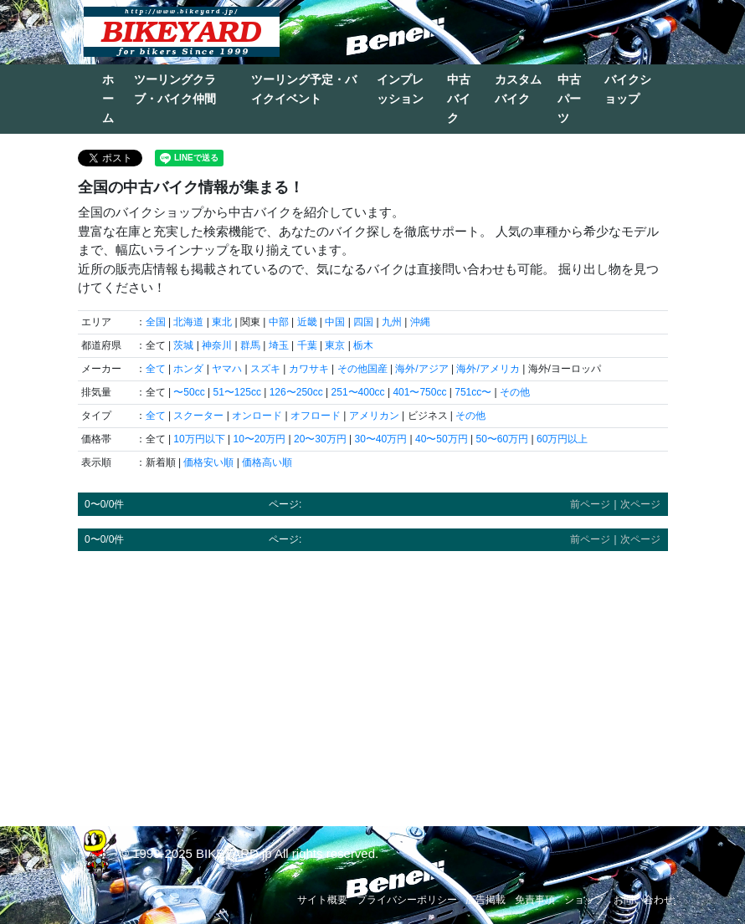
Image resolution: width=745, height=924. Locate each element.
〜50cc (188, 392)
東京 (335, 345)
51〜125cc (237, 392)
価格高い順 (267, 462)
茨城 (183, 345)
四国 (363, 322)
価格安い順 (208, 462)
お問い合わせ (644, 900)
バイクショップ (627, 89)
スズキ (265, 369)
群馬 (250, 345)
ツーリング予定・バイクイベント (304, 89)
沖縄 (420, 322)
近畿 (307, 322)
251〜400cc (358, 392)
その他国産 (362, 369)
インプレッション (400, 89)
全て (156, 369)
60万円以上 (562, 439)
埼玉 (279, 345)
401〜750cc (419, 392)
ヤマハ (227, 369)
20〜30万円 (320, 439)
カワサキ (309, 369)
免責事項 (535, 900)
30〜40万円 (381, 439)
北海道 (188, 322)
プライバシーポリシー (407, 900)
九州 (392, 322)
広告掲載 (485, 900)
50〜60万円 (502, 439)
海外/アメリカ (487, 369)
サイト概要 (322, 900)
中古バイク (458, 99)
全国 (156, 322)
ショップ (584, 900)
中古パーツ (569, 99)
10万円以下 (198, 439)
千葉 (307, 345)
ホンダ (188, 369)
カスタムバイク (518, 89)
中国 (335, 322)
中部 (279, 322)
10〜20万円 (260, 439)
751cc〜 (473, 392)
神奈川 (217, 345)
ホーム (108, 99)
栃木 (363, 345)
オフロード (315, 415)
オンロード (257, 415)
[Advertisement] (373, 681)
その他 (515, 392)
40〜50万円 (441, 439)
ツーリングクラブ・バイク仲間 (175, 89)
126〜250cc (296, 392)
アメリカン (374, 415)
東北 (222, 322)
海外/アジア (421, 369)
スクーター (198, 415)
